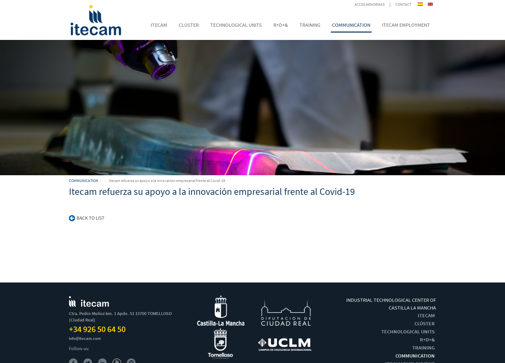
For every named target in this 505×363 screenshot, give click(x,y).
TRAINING (423, 347)
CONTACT (403, 4)
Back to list (86, 218)
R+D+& (427, 339)
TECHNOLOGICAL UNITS (408, 331)
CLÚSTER (424, 323)
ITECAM (426, 315)
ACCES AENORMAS (370, 4)
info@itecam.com (85, 338)
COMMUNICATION (83, 180)
